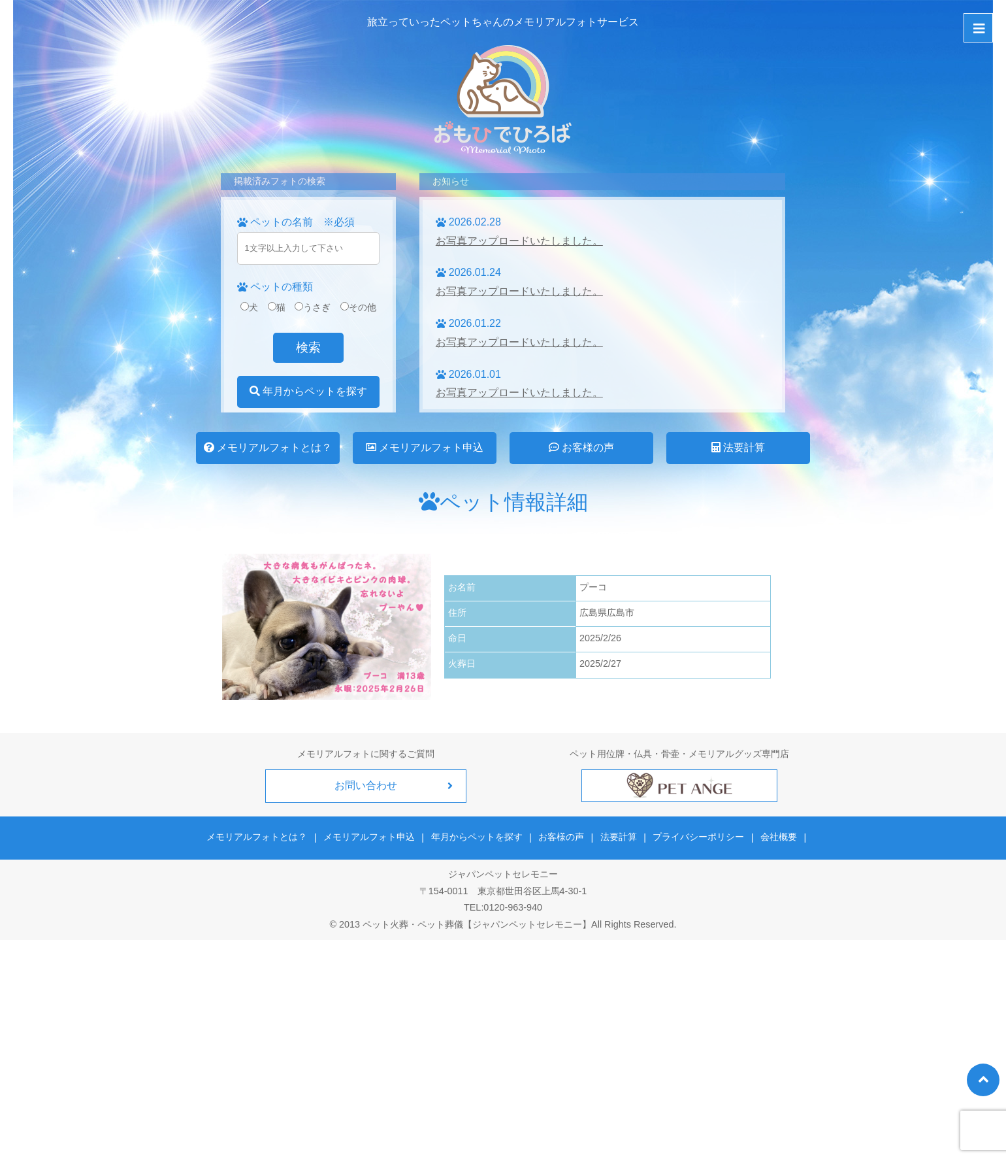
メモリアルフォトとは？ (268, 447)
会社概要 (776, 836)
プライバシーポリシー (697, 836)
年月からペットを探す (308, 391)
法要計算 (738, 447)
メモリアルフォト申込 (424, 447)
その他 (358, 307)
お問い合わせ (365, 785)
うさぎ (313, 307)
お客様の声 (581, 447)
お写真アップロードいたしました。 (519, 240)
